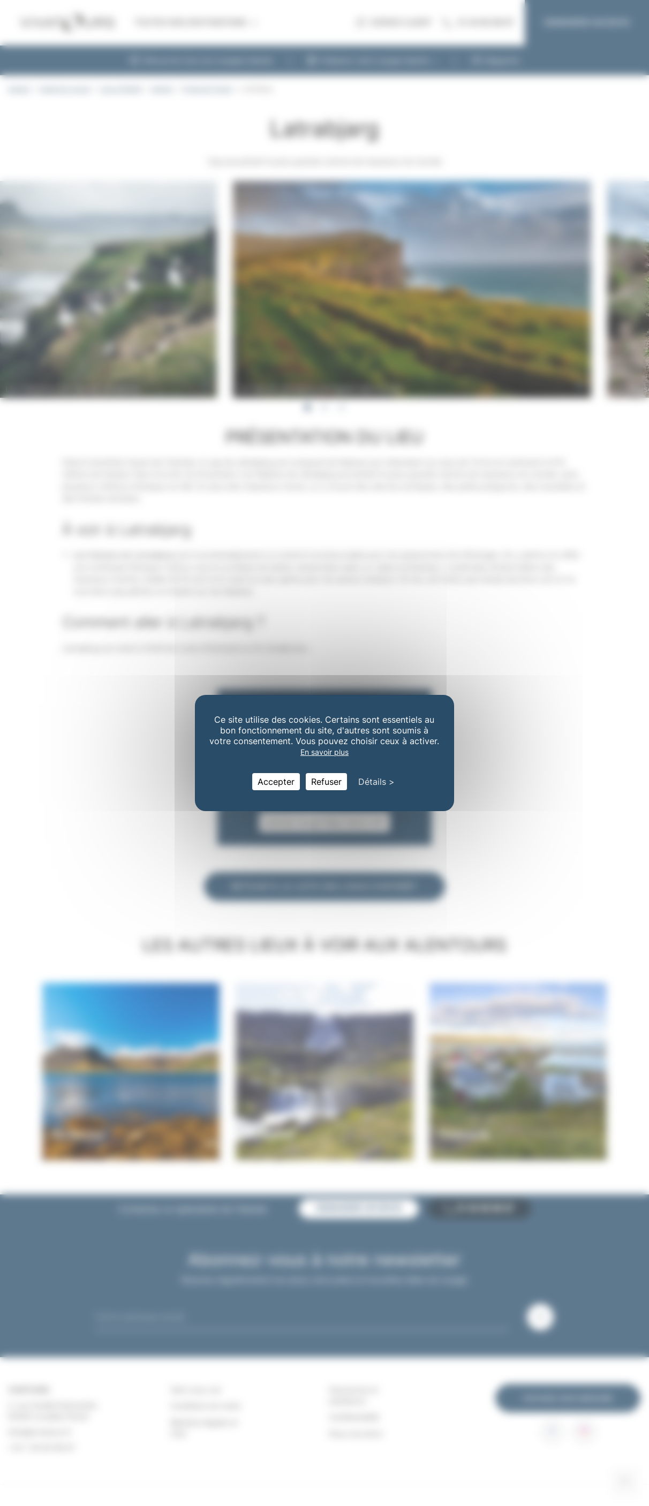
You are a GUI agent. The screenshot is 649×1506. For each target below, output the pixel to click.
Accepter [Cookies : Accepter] (276, 781)
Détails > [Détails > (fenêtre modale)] (376, 781)
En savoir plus (324, 751)
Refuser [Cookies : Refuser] (326, 781)
